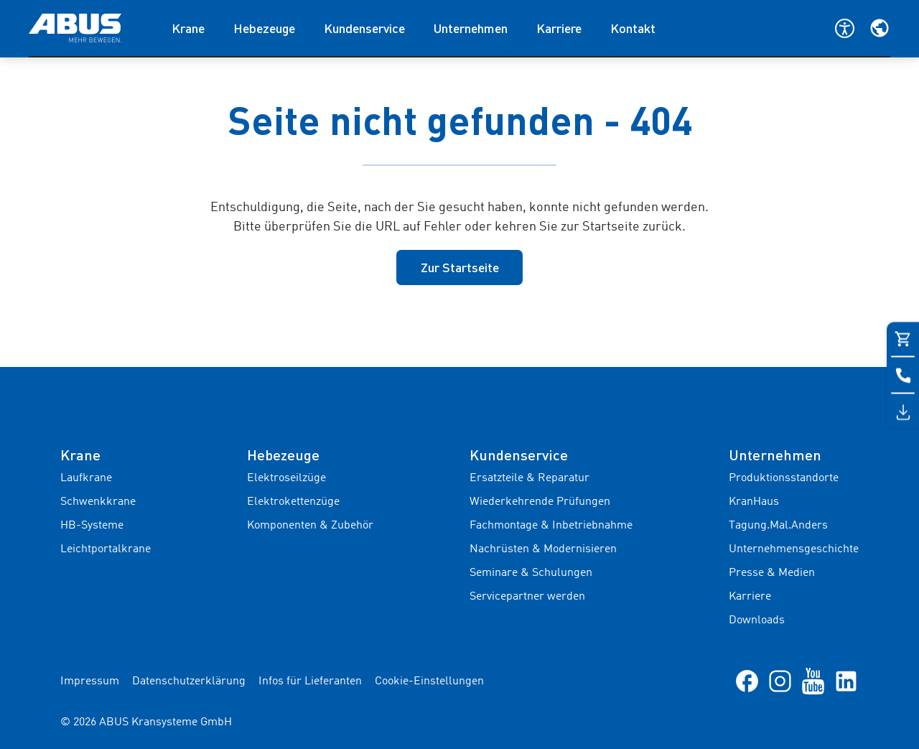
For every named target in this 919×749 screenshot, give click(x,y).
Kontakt (633, 28)
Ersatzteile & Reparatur (529, 478)
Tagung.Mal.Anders (778, 525)
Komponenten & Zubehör (310, 525)
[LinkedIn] (846, 681)
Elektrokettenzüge (293, 502)
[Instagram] (780, 681)
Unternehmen (471, 28)
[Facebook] (747, 681)
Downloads (757, 620)
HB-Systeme (91, 525)
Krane (188, 28)
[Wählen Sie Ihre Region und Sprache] (879, 28)
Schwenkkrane (98, 502)
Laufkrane (86, 478)
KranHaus (754, 502)
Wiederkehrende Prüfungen (540, 502)
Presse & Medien (772, 573)
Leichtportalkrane (105, 549)
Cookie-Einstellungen (429, 681)
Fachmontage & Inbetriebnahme (551, 525)
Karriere (559, 28)
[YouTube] (813, 681)
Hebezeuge (264, 28)
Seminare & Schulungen (531, 573)
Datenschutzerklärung (189, 681)
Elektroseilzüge (286, 478)
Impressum (89, 681)
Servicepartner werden (527, 597)
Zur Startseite (460, 267)
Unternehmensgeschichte (794, 549)
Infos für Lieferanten (310, 681)
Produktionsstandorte (784, 478)
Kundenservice (364, 28)
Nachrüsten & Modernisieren (543, 549)
